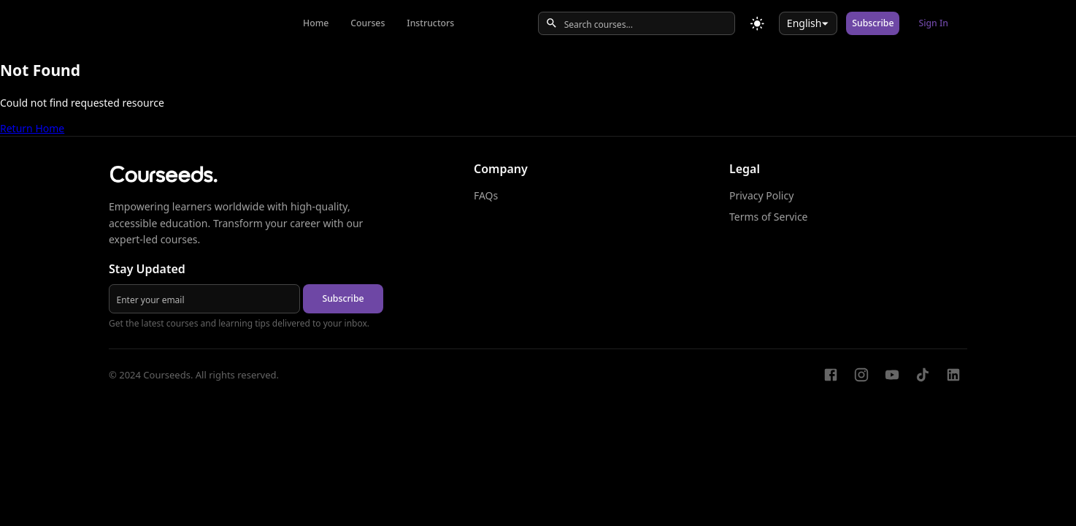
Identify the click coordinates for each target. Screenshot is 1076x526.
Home (315, 23)
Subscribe (873, 23)
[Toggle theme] (757, 23)
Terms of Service (768, 217)
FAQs (486, 195)
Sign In (933, 23)
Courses (367, 23)
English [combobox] (804, 23)
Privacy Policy (761, 195)
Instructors (430, 23)
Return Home (32, 128)
